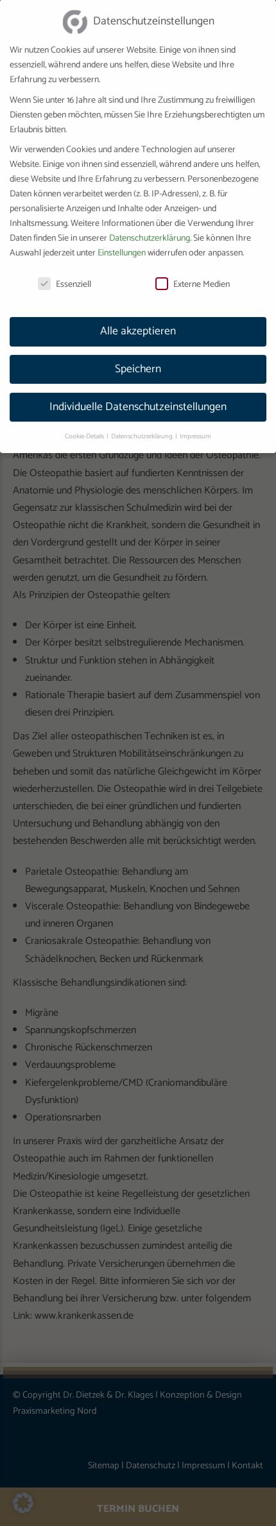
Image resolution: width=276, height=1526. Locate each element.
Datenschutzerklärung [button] (142, 421)
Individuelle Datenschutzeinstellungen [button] (138, 392)
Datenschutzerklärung (149, 223)
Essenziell (64, 269)
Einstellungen (122, 238)
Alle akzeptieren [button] (138, 316)
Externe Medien (192, 269)
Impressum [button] (195, 421)
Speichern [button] (138, 354)
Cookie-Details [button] (85, 421)
